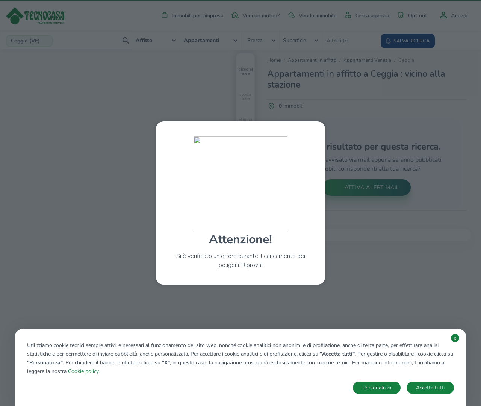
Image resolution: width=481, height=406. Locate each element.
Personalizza (376, 387)
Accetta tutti (430, 387)
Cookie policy (83, 371)
